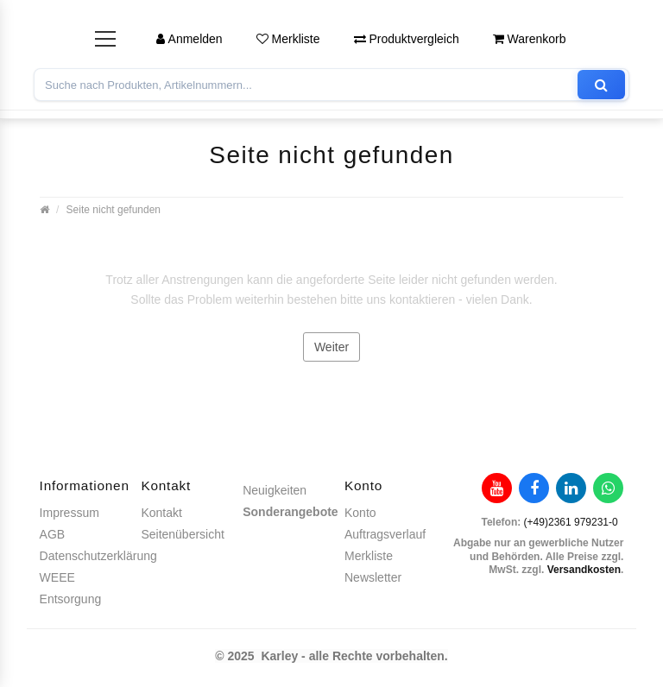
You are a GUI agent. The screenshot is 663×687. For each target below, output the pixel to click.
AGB (53, 534)
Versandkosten (584, 570)
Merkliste (288, 39)
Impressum (69, 513)
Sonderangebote (290, 512)
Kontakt (161, 513)
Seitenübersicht (182, 534)
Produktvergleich (406, 39)
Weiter (331, 347)
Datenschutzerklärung (98, 556)
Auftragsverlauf (385, 534)
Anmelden (189, 39)
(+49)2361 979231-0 (571, 522)
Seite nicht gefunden (113, 210)
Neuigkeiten (274, 490)
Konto (360, 513)
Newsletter (372, 577)
